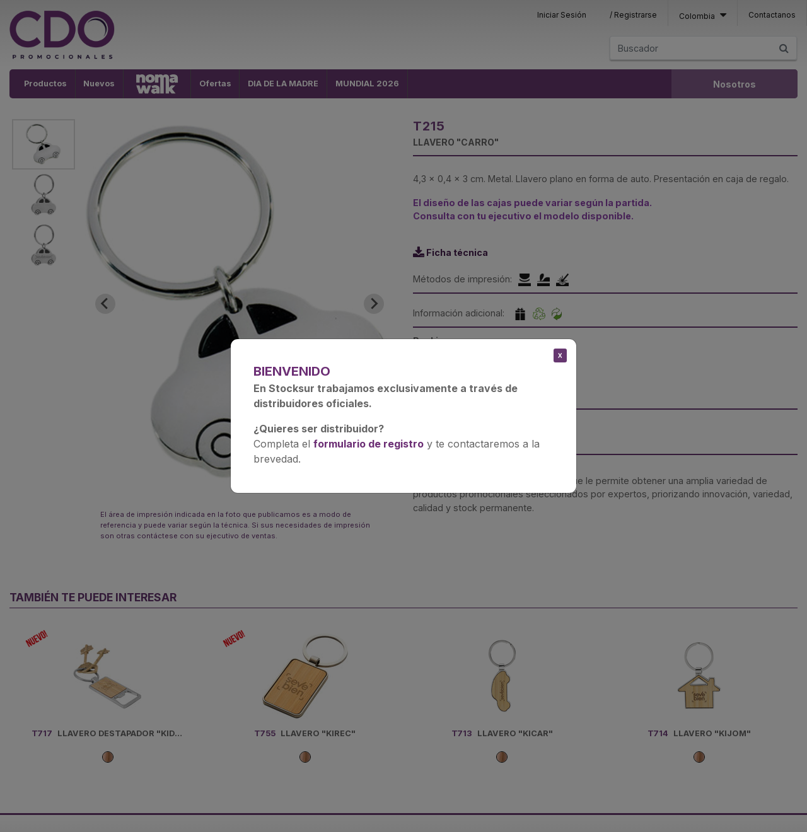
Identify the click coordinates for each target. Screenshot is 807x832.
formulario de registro (368, 443)
